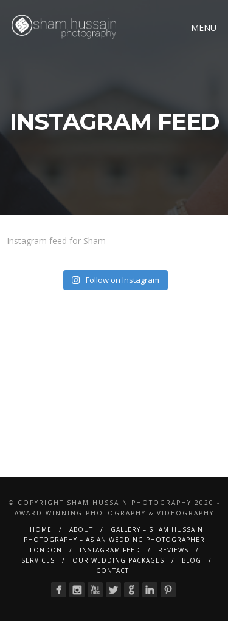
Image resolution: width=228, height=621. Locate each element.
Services (38, 560)
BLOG (191, 560)
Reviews (173, 550)
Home (41, 529)
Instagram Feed (110, 550)
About (81, 529)
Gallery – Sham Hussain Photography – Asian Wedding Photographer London (114, 539)
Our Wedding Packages (118, 560)
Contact (112, 570)
